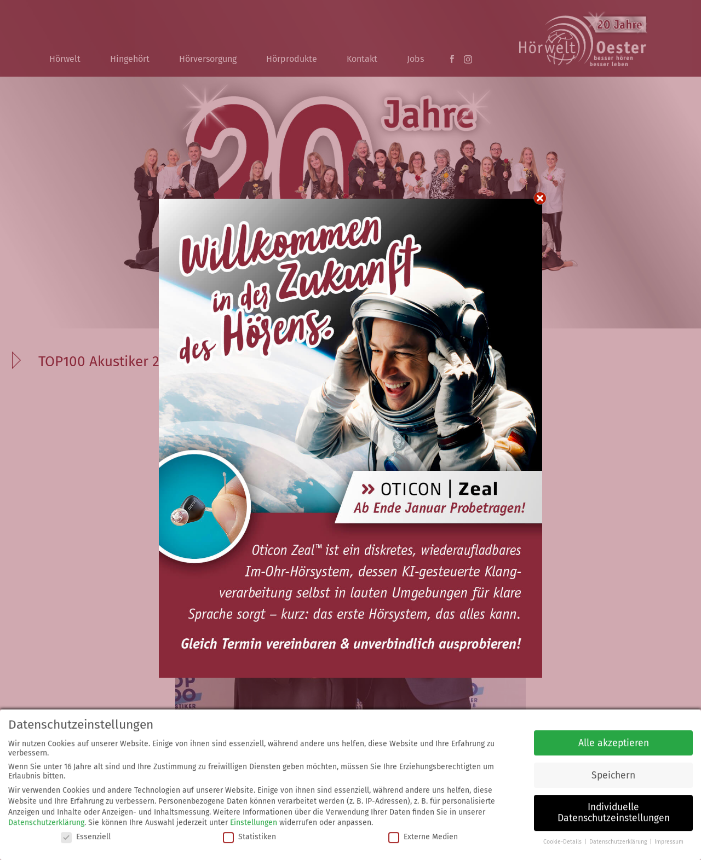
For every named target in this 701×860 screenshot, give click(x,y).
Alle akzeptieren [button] (613, 740)
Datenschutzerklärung (46, 820)
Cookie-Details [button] (563, 838)
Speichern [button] (613, 772)
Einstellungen (253, 820)
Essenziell (86, 834)
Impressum (668, 838)
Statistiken (249, 834)
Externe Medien (423, 834)
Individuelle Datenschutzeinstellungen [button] (614, 810)
